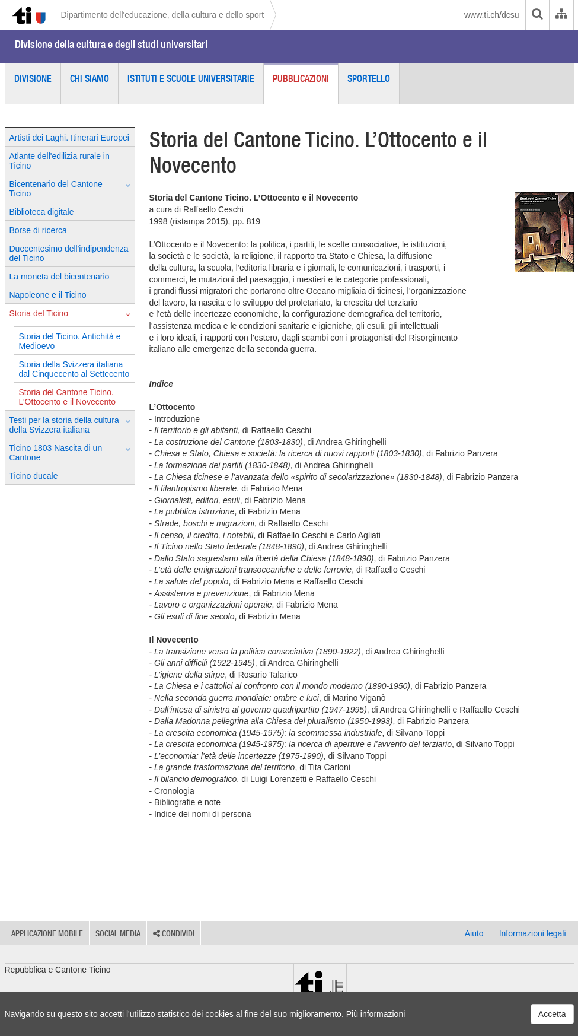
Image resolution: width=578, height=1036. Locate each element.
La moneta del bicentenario (59, 276)
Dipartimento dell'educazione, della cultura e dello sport (162, 15)
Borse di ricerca (38, 230)
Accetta (552, 1014)
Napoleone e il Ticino (48, 295)
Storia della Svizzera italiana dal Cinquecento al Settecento (74, 369)
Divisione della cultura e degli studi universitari (111, 44)
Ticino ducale (33, 476)
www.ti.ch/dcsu (491, 15)
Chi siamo (89, 78)
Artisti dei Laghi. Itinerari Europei (69, 137)
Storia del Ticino (69, 314)
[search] (537, 15)
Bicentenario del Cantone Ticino (69, 188)
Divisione (33, 78)
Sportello (368, 78)
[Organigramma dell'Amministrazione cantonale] (561, 15)
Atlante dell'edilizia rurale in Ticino (59, 160)
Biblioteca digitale (41, 212)
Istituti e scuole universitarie (190, 78)
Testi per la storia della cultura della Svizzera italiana (69, 424)
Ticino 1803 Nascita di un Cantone (69, 452)
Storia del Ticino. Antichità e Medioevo (70, 341)
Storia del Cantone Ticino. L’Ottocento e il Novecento (67, 396)
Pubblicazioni (301, 78)
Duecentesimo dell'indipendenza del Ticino (69, 253)
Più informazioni (375, 1014)
